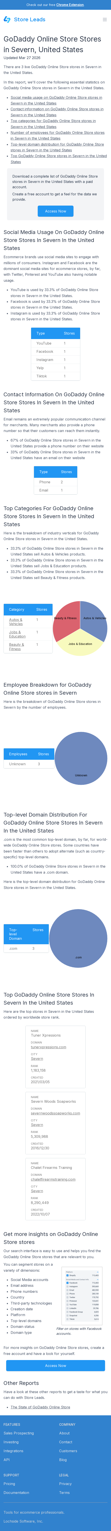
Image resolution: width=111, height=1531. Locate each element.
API (7, 1460)
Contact (65, 1442)
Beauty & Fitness (16, 646)
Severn (37, 1058)
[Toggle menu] (104, 19)
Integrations (13, 1451)
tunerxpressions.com (48, 1047)
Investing (11, 1442)
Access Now (55, 211)
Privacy (65, 1483)
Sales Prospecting (19, 1433)
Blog (63, 1460)
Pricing (9, 1483)
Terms (64, 1492)
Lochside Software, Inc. (23, 1521)
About (64, 1433)
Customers (68, 1451)
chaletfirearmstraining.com (53, 1179)
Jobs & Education (17, 634)
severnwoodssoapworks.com (55, 1113)
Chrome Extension (70, 5)
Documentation (16, 1492)
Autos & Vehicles (16, 621)
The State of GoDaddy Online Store (40, 1407)
